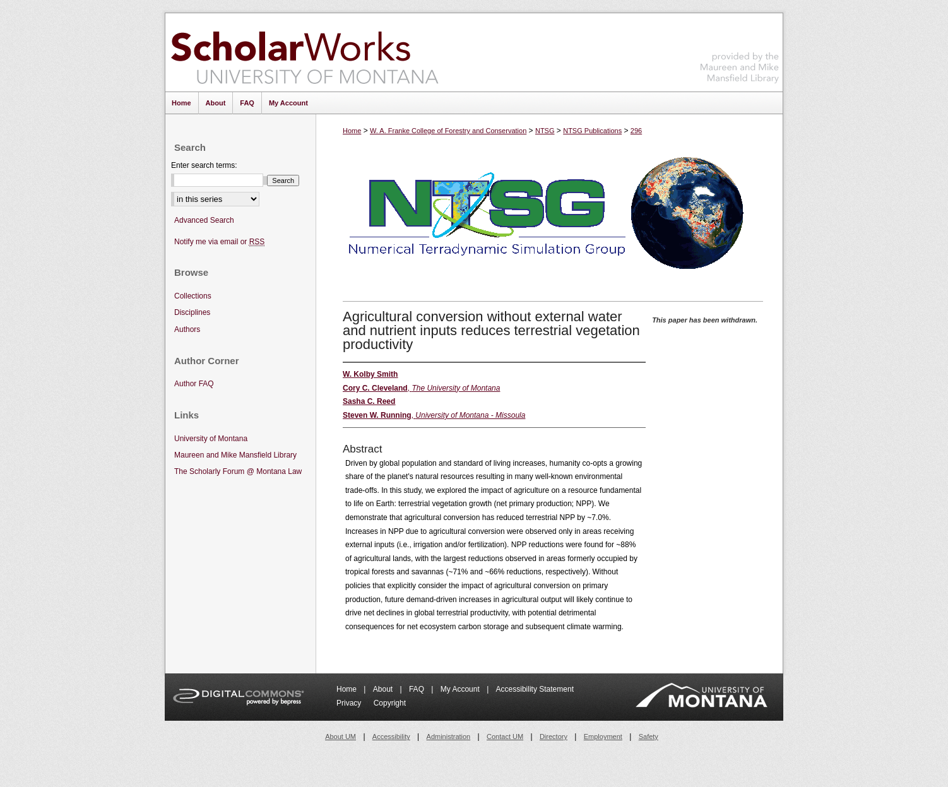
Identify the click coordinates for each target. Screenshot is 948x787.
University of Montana (210, 438)
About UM (340, 736)
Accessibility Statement (535, 689)
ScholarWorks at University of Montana (304, 52)
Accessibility (391, 736)
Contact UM (505, 736)
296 (636, 130)
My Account (461, 689)
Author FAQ (194, 383)
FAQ (417, 689)
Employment (603, 736)
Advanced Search (204, 220)
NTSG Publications (592, 130)
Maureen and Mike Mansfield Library (740, 50)
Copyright (390, 703)
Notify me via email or (219, 242)
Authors (187, 329)
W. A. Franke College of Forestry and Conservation (448, 130)
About (384, 689)
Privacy (350, 703)
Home (352, 130)
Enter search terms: (204, 165)
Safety (648, 736)
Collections (192, 296)
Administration (449, 736)
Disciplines (192, 312)
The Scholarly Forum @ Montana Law (238, 471)
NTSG (545, 130)
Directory (553, 736)
